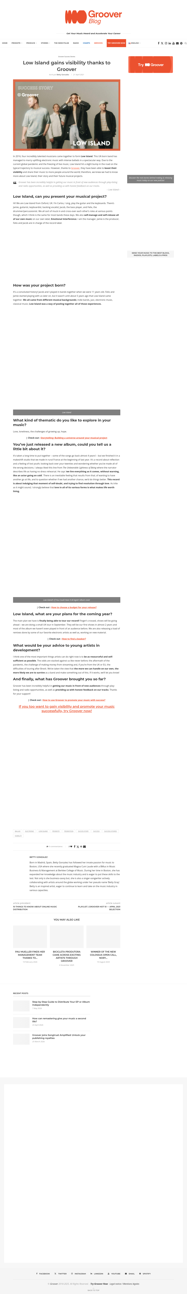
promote (56, 831)
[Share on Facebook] (74, 846)
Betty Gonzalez (63, 74)
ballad (17, 831)
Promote (16, 43)
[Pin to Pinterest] (81, 846)
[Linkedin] (170, 43)
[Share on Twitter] (77, 846)
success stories (110, 831)
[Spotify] (181, 43)
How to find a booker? (74, 638)
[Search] (185, 43)
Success (96, 831)
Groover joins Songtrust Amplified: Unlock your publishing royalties (59, 1036)
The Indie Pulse (61, 43)
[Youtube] (173, 43)
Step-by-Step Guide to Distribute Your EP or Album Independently (61, 1003)
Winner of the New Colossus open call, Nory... (103, 954)
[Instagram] (166, 43)
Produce (30, 43)
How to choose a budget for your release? (74, 607)
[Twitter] (162, 43)
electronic (29, 831)
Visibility (18, 836)
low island (43, 831)
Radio (76, 43)
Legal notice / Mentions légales (124, 1283)
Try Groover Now (99, 1283)
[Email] (177, 43)
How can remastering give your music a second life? (59, 1020)
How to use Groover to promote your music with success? (73, 700)
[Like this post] (71, 846)
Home (4, 43)
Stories (44, 43)
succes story (83, 831)
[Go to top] (93, 1290)
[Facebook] (158, 43)
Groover (75, 168)
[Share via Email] (84, 846)
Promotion (68, 831)
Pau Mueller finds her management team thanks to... (30, 954)
